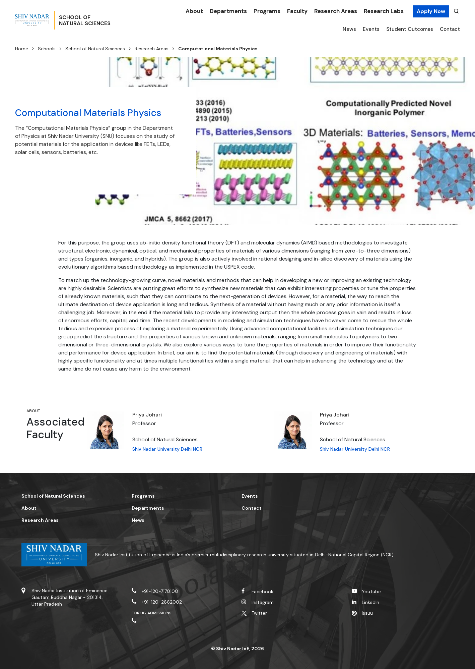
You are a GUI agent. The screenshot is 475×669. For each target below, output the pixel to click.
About (194, 11)
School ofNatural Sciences (104, 20)
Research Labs (384, 11)
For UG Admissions (152, 613)
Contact (450, 29)
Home (21, 49)
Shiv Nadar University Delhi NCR (167, 449)
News (349, 29)
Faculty (297, 11)
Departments (228, 11)
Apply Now (431, 11)
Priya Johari (147, 414)
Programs (267, 11)
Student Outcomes (409, 29)
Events (371, 29)
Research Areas (335, 11)
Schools (47, 49)
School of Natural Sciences (95, 49)
